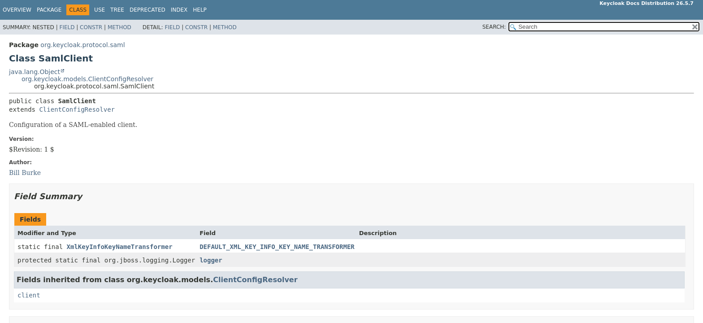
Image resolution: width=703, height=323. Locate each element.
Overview (17, 10)
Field (66, 27)
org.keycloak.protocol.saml (82, 44)
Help (200, 10)
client (28, 295)
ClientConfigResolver (77, 109)
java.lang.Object (34, 71)
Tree (117, 10)
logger (211, 260)
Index (179, 10)
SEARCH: (494, 27)
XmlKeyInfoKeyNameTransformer (120, 246)
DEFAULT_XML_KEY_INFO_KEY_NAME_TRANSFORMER (277, 246)
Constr (91, 27)
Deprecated (147, 10)
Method (119, 27)
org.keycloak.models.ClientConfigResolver (87, 79)
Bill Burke (25, 172)
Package (49, 10)
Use (99, 10)
